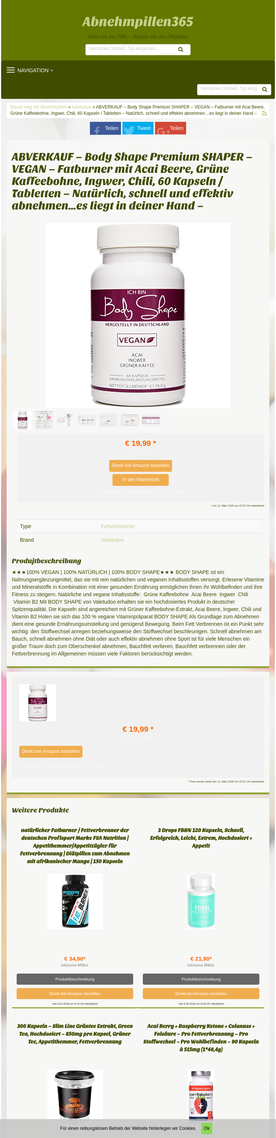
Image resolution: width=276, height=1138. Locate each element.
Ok (206, 1128)
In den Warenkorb (140, 479)
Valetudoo (81, 107)
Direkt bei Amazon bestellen (140, 465)
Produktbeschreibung (75, 979)
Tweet (144, 128)
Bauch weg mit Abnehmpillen (39, 107)
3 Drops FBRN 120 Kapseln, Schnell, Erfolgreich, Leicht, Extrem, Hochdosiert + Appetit (201, 838)
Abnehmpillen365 (138, 21)
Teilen (112, 128)
